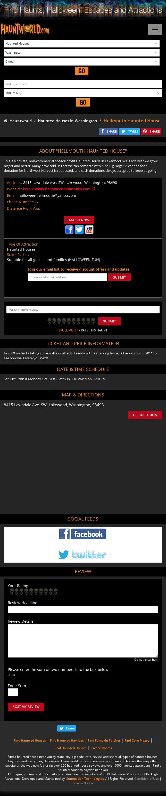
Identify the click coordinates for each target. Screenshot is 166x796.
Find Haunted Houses (30, 740)
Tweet (70, 728)
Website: (14, 188)
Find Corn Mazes (137, 740)
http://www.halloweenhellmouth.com (59, 188)
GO (81, 71)
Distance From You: (23, 208)
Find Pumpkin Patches (104, 740)
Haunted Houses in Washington (67, 120)
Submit (109, 321)
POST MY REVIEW (26, 706)
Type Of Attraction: (23, 244)
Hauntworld (18, 120)
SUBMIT (119, 277)
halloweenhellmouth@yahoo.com (47, 195)
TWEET (133, 131)
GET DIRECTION (145, 414)
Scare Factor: (18, 254)
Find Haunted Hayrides (67, 740)
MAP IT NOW (79, 220)
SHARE (112, 131)
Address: (14, 182)
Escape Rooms (101, 748)
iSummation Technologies (84, 778)
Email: (12, 195)
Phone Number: (20, 201)
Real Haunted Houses (70, 748)
